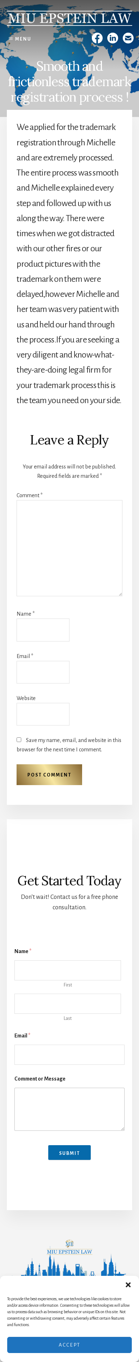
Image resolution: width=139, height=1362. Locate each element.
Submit (69, 1153)
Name (26, 614)
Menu (23, 39)
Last (68, 1018)
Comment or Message (40, 1079)
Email (25, 656)
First (68, 985)
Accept (69, 1345)
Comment (29, 495)
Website (26, 698)
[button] (128, 1284)
